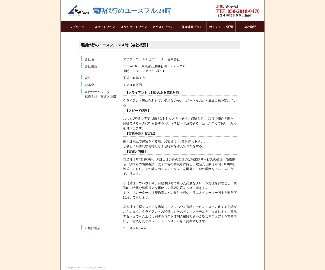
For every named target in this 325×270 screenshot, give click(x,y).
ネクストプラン (163, 27)
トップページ (75, 27)
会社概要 (250, 27)
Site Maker (81, 267)
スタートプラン (104, 27)
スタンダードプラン (134, 27)
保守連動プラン (192, 27)
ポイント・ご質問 (221, 27)
